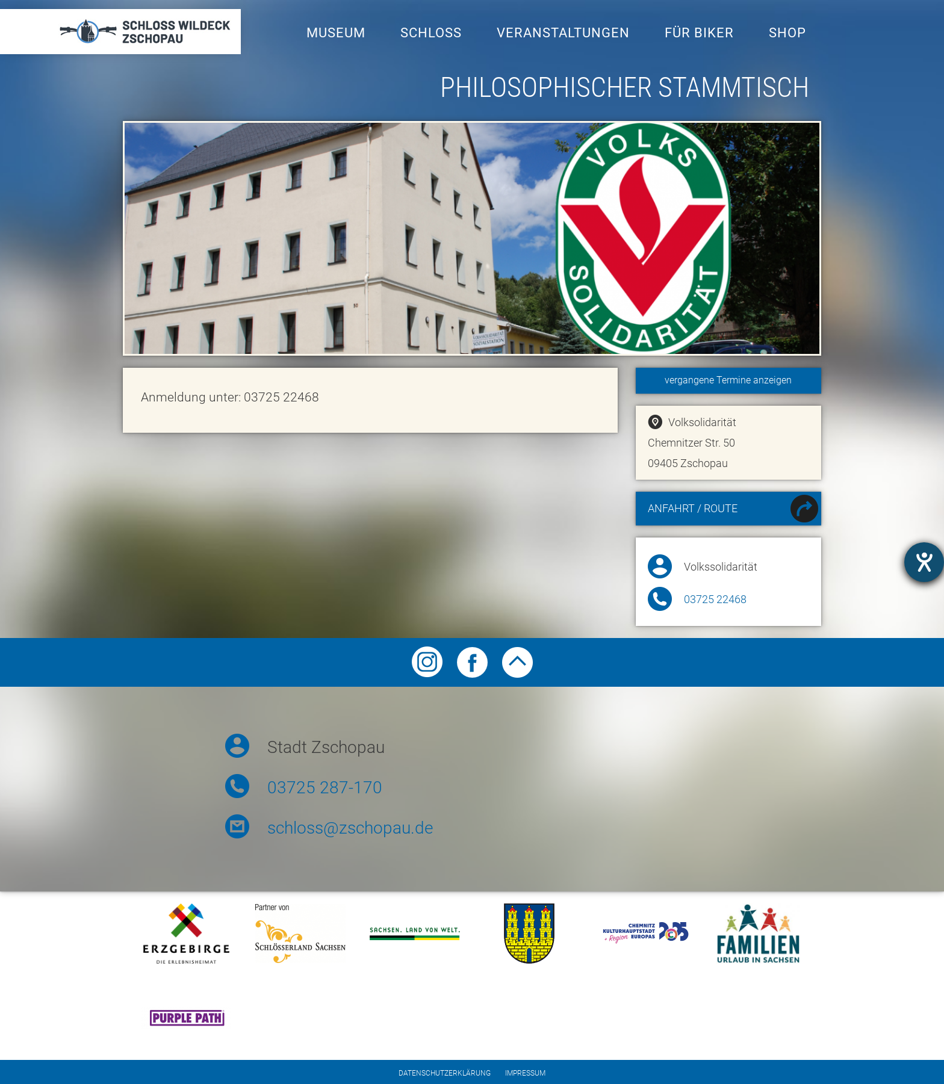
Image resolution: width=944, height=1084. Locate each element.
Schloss (431, 32)
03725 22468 (715, 599)
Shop (787, 32)
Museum (335, 32)
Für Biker (699, 32)
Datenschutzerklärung (445, 1073)
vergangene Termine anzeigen (728, 380)
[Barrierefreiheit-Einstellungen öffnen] (924, 562)
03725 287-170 (324, 788)
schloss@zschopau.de (350, 828)
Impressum (525, 1073)
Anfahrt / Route (733, 510)
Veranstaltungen (563, 32)
